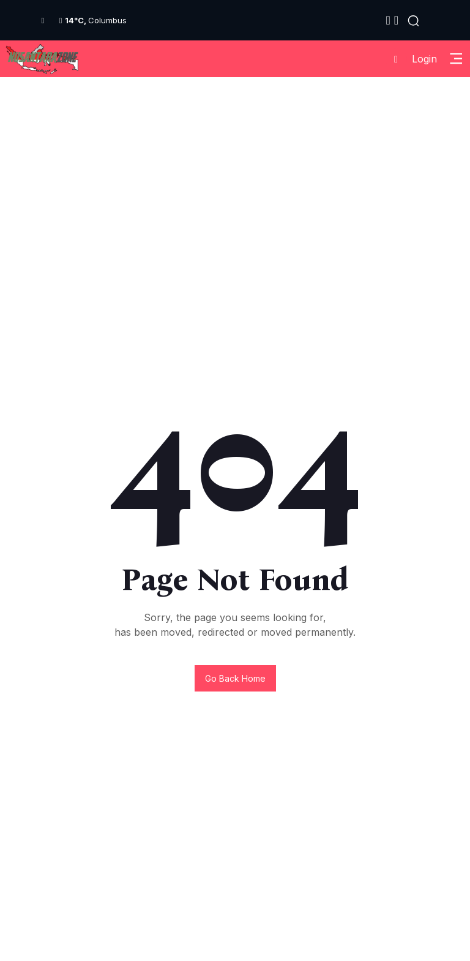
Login (411, 59)
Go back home (235, 678)
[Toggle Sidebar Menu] (456, 59)
